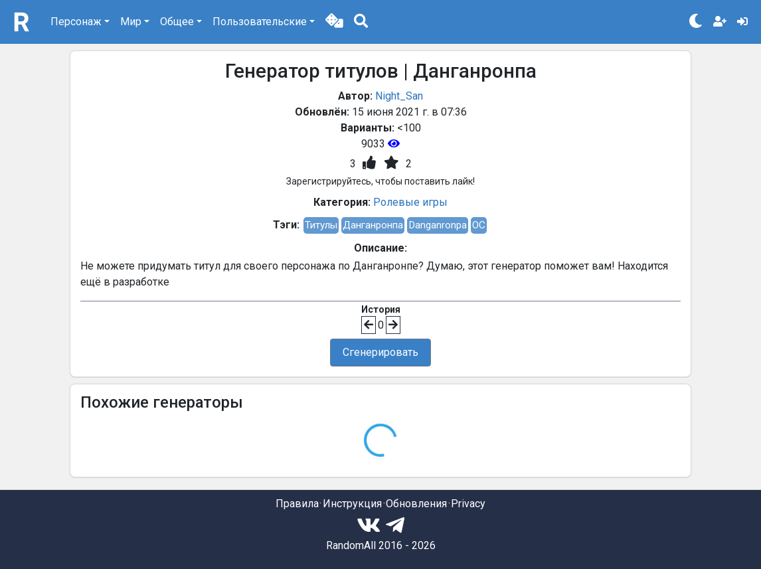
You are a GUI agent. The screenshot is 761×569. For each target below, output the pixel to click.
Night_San (399, 96)
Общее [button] (177, 21)
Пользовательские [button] (259, 21)
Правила (297, 503)
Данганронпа (373, 225)
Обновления (416, 503)
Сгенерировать (380, 352)
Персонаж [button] (76, 21)
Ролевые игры (410, 202)
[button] (334, 22)
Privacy (468, 503)
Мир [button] (130, 21)
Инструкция (352, 503)
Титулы (321, 225)
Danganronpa (437, 225)
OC (478, 225)
